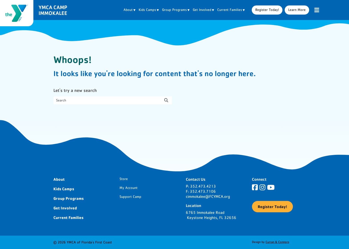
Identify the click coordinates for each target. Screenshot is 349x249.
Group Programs (68, 198)
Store (124, 179)
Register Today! (267, 10)
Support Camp (130, 196)
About (59, 179)
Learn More (297, 10)
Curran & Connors (277, 242)
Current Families (68, 217)
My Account (129, 188)
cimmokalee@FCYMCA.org (208, 197)
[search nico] (112, 100)
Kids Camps (63, 188)
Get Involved (65, 207)
